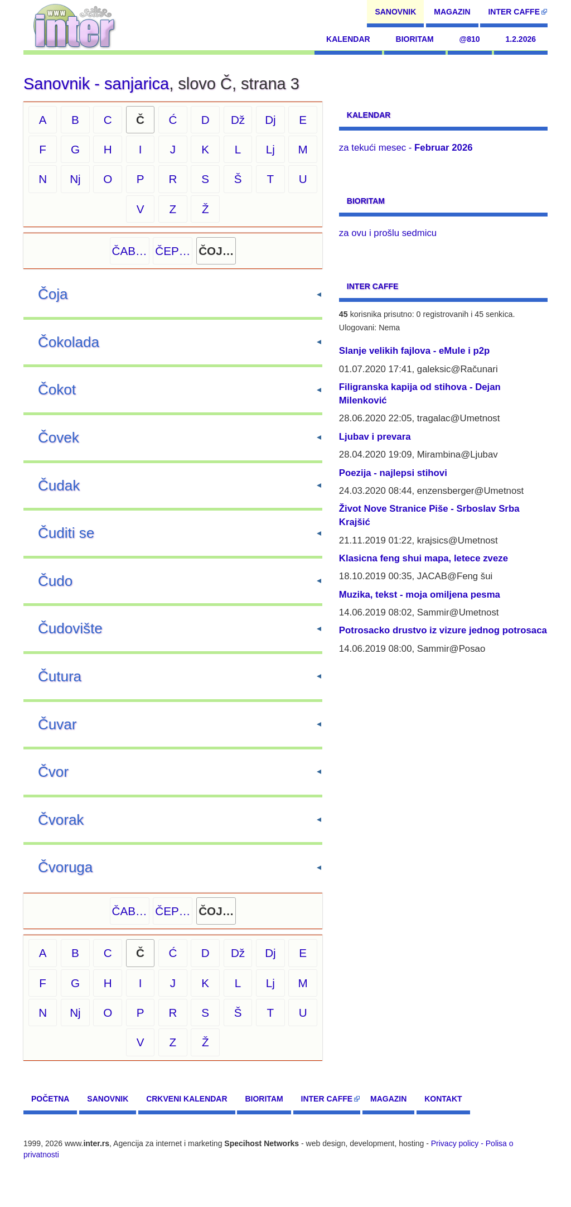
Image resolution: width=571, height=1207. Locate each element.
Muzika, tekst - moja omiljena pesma (419, 594)
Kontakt (443, 1098)
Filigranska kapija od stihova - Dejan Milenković (420, 394)
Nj (75, 178)
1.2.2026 (521, 39)
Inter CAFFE (514, 11)
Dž (238, 119)
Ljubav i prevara (375, 436)
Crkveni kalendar (186, 1098)
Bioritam (415, 39)
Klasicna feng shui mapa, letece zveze (423, 558)
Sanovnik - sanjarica (96, 84)
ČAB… (129, 250)
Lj (270, 149)
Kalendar (348, 39)
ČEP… (172, 250)
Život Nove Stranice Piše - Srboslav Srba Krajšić (429, 515)
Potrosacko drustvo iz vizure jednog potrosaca (443, 630)
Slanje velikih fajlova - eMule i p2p (414, 350)
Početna (50, 1098)
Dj (270, 119)
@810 (469, 39)
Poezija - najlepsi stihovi (393, 473)
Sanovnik (395, 11)
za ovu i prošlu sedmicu (388, 233)
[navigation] (74, 25)
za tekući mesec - (406, 147)
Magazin (452, 11)
